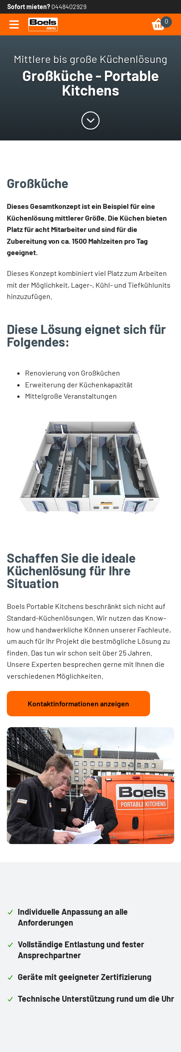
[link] (43, 24)
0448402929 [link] (68, 6)
